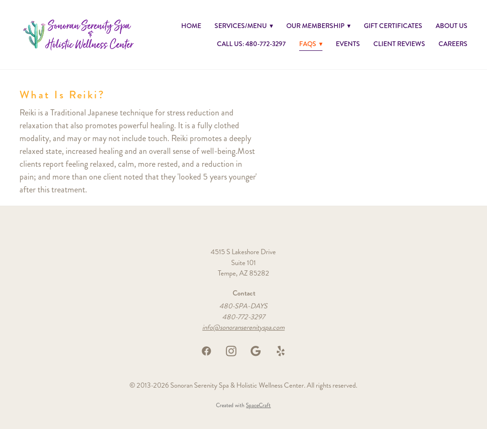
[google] (255, 351)
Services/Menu (243, 25)
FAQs (310, 43)
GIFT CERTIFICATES (393, 25)
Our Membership (318, 25)
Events (348, 43)
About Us (452, 25)
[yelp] (280, 351)
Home (191, 25)
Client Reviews (399, 43)
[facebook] (206, 351)
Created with (243, 405)
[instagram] (231, 351)
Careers (453, 43)
